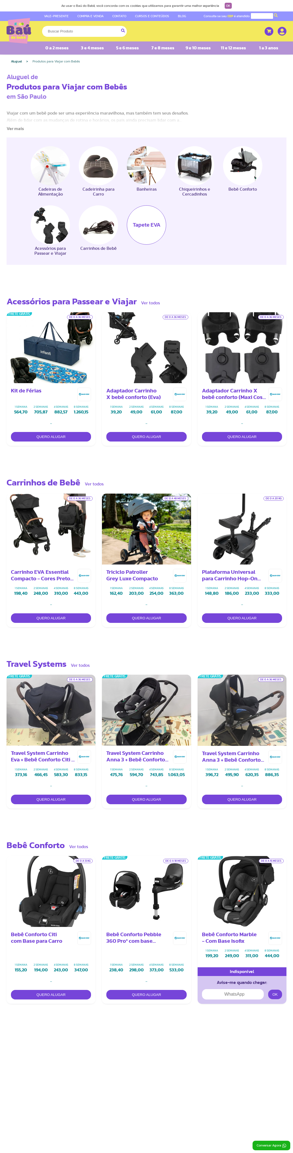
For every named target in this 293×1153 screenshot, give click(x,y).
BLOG (182, 16)
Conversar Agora (271, 1145)
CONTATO (119, 16)
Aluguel (16, 61)
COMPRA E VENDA (90, 16)
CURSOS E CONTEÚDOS (152, 16)
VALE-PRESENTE (56, 16)
